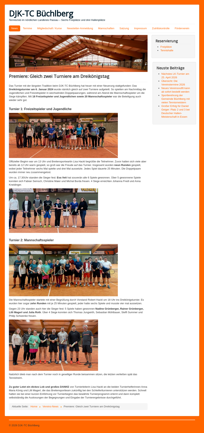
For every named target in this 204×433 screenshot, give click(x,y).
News (14, 28)
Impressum (140, 28)
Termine (27, 28)
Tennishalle (166, 50)
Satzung (124, 28)
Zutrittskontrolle (161, 28)
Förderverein (182, 28)
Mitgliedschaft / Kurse (49, 28)
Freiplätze (166, 46)
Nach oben (189, 425)
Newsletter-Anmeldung (80, 28)
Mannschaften (106, 28)
